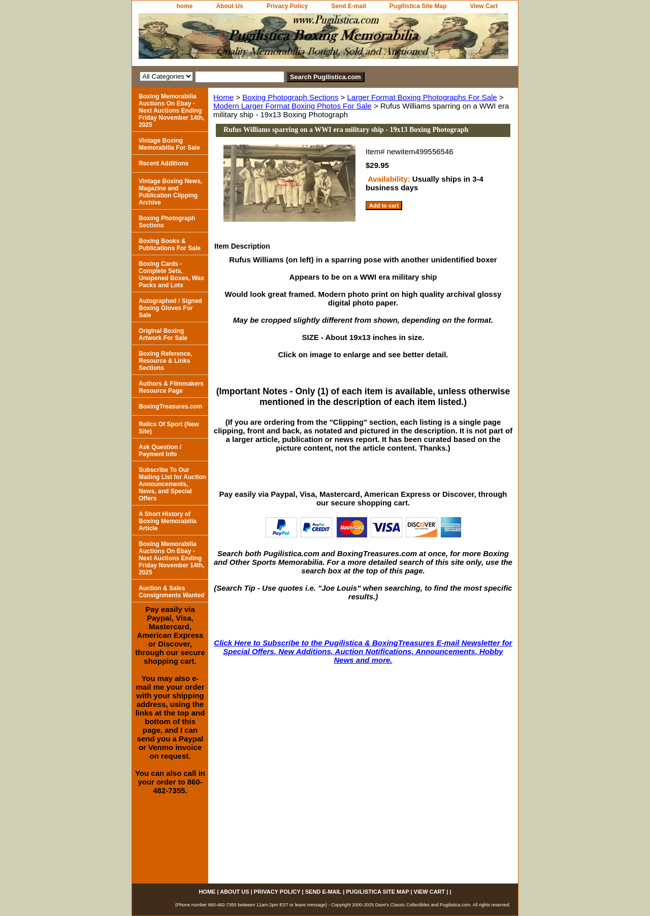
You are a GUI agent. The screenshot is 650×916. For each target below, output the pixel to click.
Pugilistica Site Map (418, 6)
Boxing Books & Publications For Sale (170, 245)
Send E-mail (348, 6)
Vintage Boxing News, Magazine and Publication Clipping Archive (170, 192)
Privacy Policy (287, 6)
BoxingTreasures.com (170, 406)
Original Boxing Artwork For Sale (163, 334)
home (184, 6)
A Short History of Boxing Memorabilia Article (168, 521)
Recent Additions (163, 163)
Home (223, 97)
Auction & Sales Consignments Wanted (172, 592)
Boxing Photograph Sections (290, 97)
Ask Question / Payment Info (160, 451)
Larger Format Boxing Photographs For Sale (422, 97)
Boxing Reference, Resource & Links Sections (165, 360)
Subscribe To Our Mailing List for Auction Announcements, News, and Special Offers (172, 484)
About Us (229, 6)
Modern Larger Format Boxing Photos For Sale (292, 105)
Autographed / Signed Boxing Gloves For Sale (170, 308)
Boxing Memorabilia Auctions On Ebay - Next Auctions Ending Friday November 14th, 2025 (171, 110)
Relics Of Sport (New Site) (169, 428)
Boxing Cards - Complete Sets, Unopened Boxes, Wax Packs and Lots (171, 274)
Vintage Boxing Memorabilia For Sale (169, 144)
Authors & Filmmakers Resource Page (171, 387)
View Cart (484, 6)
